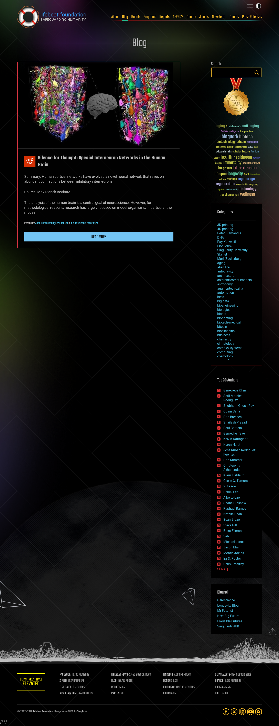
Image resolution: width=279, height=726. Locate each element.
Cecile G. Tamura (235, 481)
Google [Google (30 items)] (216, 158)
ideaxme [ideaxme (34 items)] (218, 163)
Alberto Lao (231, 497)
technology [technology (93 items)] (247, 189)
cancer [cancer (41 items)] (230, 147)
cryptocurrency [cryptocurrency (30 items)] (241, 147)
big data (223, 301)
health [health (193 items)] (227, 157)
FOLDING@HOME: (173, 687)
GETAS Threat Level (32, 682)
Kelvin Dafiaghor (235, 439)
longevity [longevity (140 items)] (235, 174)
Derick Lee (230, 492)
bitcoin (222, 327)
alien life (223, 267)
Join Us (204, 16)
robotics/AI (93, 223)
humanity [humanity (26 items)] (256, 158)
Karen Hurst (231, 445)
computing (225, 352)
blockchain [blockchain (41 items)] (252, 142)
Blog (125, 16)
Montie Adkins (233, 553)
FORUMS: (168, 693)
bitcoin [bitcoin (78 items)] (241, 142)
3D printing (225, 225)
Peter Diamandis (229, 233)
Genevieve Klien (234, 390)
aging (221, 263)
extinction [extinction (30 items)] (237, 152)
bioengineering (227, 305)
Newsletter (219, 16)
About (115, 16)
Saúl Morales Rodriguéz (232, 398)
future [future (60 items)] (246, 151)
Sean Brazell (232, 519)
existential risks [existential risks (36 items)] (224, 151)
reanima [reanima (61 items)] (232, 179)
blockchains (226, 331)
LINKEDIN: (169, 674)
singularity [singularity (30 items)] (253, 184)
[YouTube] (250, 711)
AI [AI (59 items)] (227, 127)
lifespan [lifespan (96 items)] (220, 174)
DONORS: (168, 681)
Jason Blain (231, 547)
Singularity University (232, 250)
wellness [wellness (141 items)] (247, 194)
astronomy (225, 284)
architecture (225, 276)
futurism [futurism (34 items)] (255, 152)
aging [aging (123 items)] (220, 126)
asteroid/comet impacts (234, 280)
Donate (191, 16)
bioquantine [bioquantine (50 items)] (247, 131)
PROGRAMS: (221, 687)
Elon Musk (224, 246)
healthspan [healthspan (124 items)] (243, 157)
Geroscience (226, 600)
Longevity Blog (228, 605)
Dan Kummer (232, 460)
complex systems (229, 348)
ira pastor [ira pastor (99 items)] (225, 168)
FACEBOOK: (66, 674)
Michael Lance (233, 542)
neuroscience (78, 223)
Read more (98, 236)
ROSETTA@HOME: (70, 693)
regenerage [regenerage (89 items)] (246, 179)
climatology (225, 344)
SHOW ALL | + (223, 569)
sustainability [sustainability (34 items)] (232, 189)
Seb (226, 536)
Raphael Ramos (234, 508)
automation (225, 293)
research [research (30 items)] (240, 184)
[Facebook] (226, 711)
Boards (135, 16)
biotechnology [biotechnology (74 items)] (226, 142)
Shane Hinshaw (234, 503)
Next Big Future (228, 616)
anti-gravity (225, 271)
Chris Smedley (233, 564)
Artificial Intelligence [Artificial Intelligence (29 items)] (230, 131)
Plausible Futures (229, 621)
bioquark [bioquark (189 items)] (230, 137)
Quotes (234, 16)
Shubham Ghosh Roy (238, 406)
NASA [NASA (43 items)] (246, 174)
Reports (164, 16)
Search (256, 72)
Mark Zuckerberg (229, 259)
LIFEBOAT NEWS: (120, 674)
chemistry (224, 339)
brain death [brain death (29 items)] (221, 147)
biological (224, 310)
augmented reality (230, 288)
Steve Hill (230, 525)
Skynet (222, 254)
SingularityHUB (228, 626)
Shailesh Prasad (235, 422)
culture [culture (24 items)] (250, 147)
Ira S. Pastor (232, 558)
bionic (221, 314)
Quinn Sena (231, 411)
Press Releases (252, 16)
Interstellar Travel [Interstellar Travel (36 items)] (251, 163)
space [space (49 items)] (221, 189)
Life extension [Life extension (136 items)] (245, 168)
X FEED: (64, 681)
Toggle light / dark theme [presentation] (258, 6)
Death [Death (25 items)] (256, 147)
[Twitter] (234, 711)
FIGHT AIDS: (67, 687)
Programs (150, 16)
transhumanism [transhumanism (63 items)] (229, 195)
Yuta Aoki (230, 486)
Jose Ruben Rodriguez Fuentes (51, 223)
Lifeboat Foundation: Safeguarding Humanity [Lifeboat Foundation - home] (52, 17)
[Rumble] (258, 711)
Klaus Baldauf (233, 475)
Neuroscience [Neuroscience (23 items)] (255, 175)
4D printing (225, 229)
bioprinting (225, 318)
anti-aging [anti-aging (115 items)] (250, 126)
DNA (220, 237)
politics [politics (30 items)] (222, 179)
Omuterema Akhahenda (231, 468)
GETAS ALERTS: (223, 674)
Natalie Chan (232, 514)
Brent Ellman (232, 531)
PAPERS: (116, 693)
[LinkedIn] (242, 711)
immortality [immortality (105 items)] (232, 162)
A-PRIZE (178, 16)
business (223, 335)
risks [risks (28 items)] (246, 184)
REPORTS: (117, 687)
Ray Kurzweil (226, 242)
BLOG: (115, 681)
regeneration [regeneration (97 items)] (225, 184)
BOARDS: (219, 681)
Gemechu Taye (234, 433)
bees (220, 297)
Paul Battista (232, 428)
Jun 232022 (29, 161)
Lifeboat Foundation (43, 711)
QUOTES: (219, 693)
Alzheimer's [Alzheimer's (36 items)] (235, 126)
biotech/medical (229, 322)
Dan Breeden (232, 417)
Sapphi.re (82, 711)
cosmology (225, 356)
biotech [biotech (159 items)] (246, 137)
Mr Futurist (225, 611)
